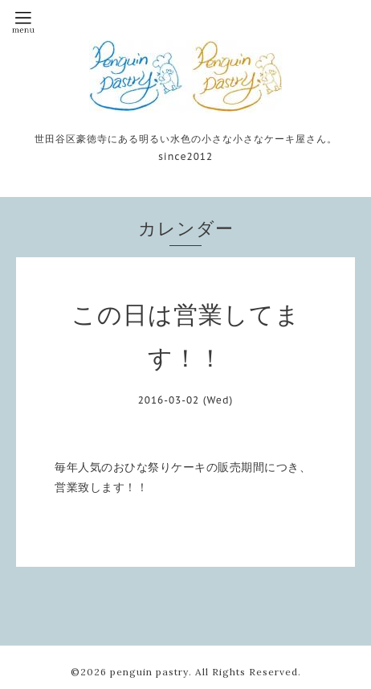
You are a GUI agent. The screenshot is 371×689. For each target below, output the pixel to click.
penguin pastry (149, 672)
